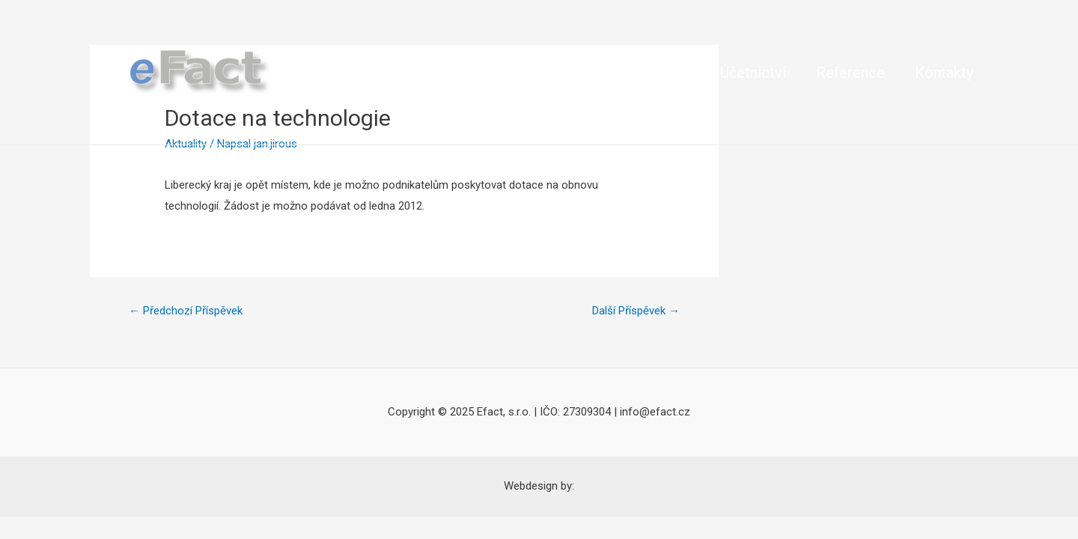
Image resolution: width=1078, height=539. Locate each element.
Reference (850, 73)
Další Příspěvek (636, 310)
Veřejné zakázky (636, 73)
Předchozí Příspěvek (186, 310)
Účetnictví (753, 73)
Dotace (437, 73)
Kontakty (944, 73)
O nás (365, 73)
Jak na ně (522, 73)
